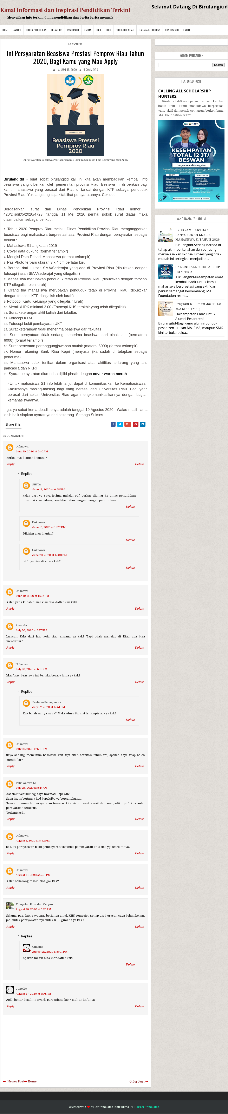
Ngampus (57, 30)
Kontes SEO (172, 30)
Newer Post (15, 1081)
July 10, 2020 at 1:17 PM (31, 630)
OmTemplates (104, 1106)
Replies (26, 473)
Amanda (21, 625)
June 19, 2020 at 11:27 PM (49, 527)
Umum (87, 30)
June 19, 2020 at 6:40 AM (32, 451)
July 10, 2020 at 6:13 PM (31, 669)
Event (186, 30)
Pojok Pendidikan (36, 30)
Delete (139, 464)
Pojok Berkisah (125, 30)
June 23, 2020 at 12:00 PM (49, 555)
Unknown (22, 446)
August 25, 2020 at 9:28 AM (33, 909)
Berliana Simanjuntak (46, 702)
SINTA (36, 484)
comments (90, 69)
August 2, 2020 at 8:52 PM (33, 840)
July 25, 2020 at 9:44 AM (31, 787)
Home (5, 30)
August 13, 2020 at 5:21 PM (33, 875)
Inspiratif (73, 30)
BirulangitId (14, 179)
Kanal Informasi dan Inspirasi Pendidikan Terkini (65, 10)
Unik (98, 30)
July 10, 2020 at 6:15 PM (31, 749)
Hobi (108, 30)
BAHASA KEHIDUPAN (149, 30)
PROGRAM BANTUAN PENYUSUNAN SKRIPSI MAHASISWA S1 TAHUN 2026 (197, 234)
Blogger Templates (146, 1106)
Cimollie (37, 946)
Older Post (136, 1081)
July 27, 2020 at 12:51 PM (48, 707)
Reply (10, 464)
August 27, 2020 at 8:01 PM (49, 951)
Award (17, 30)
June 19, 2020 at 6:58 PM (48, 489)
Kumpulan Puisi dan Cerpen (34, 904)
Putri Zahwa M (26, 783)
